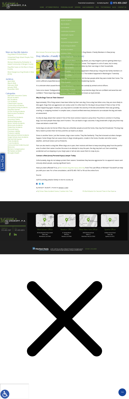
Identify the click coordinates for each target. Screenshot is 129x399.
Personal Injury (67, 7)
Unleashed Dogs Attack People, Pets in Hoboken (20, 58)
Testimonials (106, 7)
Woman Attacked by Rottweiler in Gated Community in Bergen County (20, 63)
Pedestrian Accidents (15, 127)
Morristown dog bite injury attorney (72, 168)
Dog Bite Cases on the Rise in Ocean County (20, 68)
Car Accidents (12, 101)
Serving (78, 7)
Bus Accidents (12, 99)
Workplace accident (14, 151)
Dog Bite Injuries (75, 52)
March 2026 (12, 83)
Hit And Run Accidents (15, 117)
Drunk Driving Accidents (16, 111)
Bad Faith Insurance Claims (17, 95)
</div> (14, 391)
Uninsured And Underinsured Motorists (18, 146)
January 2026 (12, 87)
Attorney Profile (52, 7)
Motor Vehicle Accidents (16, 123)
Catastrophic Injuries (15, 103)
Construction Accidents (16, 105)
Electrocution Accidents (16, 113)
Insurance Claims (14, 119)
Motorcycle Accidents (15, 125)
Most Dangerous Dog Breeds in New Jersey (21, 73)
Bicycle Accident (13, 97)
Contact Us (122, 7)
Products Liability (14, 133)
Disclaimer (94, 249)
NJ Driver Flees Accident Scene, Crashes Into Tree (54, 191)
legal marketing (64, 250)
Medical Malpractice (15, 121)
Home (42, 7)
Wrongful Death (13, 153)
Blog (114, 7)
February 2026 (13, 85)
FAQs (97, 7)
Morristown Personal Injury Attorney (49, 52)
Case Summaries (88, 7)
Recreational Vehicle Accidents (18, 135)
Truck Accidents (13, 143)
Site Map (87, 249)
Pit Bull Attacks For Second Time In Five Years (99, 191)
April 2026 (11, 81)
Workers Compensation (16, 149)
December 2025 (13, 89)
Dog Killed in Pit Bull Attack (17, 54)
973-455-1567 (120, 2)
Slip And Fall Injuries (15, 139)
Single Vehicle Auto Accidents (18, 137)
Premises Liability (14, 131)
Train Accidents (13, 141)
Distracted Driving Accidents (18, 107)
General (10, 115)
